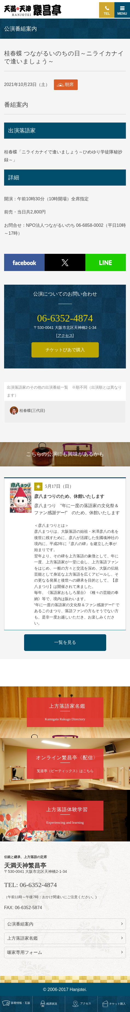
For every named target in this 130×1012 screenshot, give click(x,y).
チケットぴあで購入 (65, 349)
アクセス (81, 1003)
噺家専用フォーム (65, 952)
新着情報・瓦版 (16, 1002)
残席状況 (48, 1003)
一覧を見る (65, 642)
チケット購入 (114, 1003)
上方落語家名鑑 (65, 938)
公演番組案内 (65, 923)
